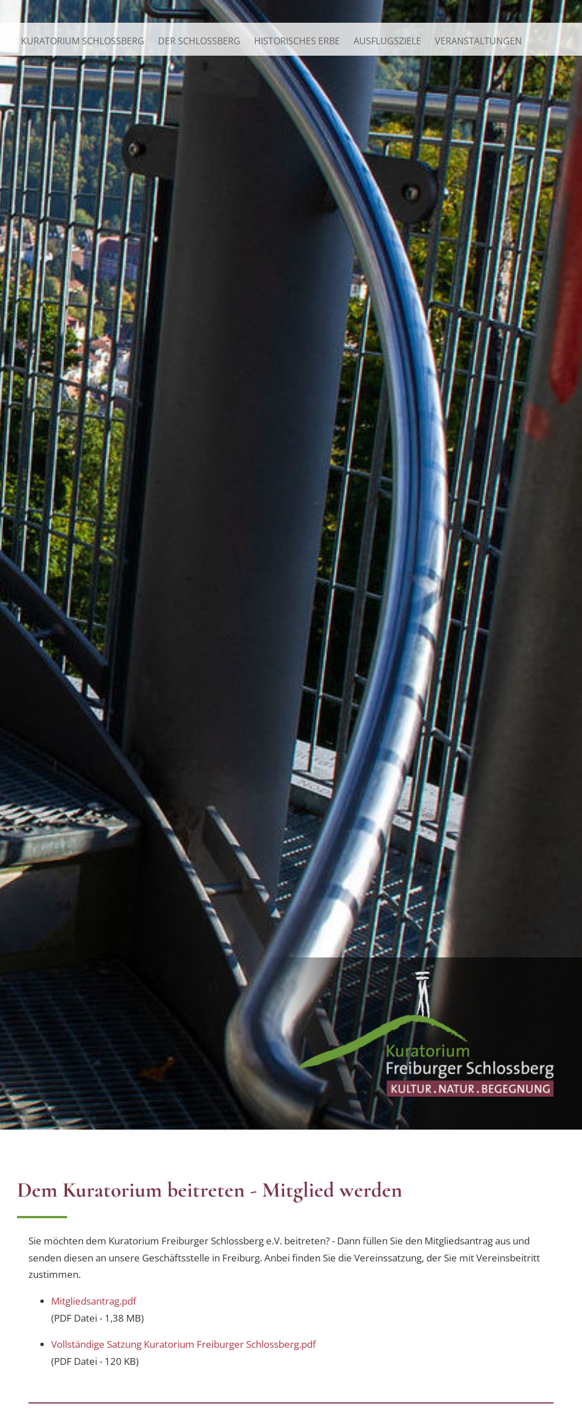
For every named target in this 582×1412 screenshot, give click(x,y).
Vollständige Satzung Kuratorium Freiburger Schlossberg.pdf (183, 1344)
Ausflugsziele (387, 41)
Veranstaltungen (478, 41)
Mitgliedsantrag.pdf (93, 1300)
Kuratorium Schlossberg (82, 41)
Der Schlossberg (199, 41)
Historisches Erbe (297, 41)
